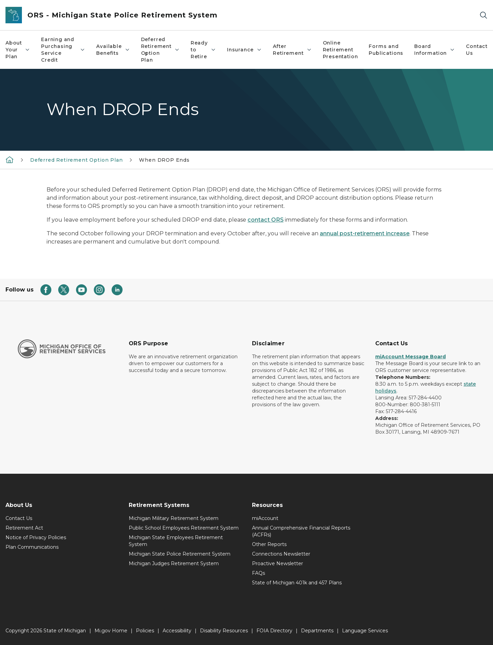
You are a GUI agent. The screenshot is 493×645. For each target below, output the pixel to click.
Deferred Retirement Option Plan (160, 49)
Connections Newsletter (281, 554)
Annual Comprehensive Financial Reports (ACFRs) (301, 531)
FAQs (258, 573)
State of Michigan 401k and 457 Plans (297, 583)
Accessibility (177, 631)
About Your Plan (17, 50)
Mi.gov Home (110, 631)
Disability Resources (224, 631)
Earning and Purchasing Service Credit (63, 49)
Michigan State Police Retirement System (179, 554)
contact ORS (265, 219)
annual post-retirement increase (364, 233)
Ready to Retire (203, 50)
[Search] (483, 15)
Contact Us (477, 49)
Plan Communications (32, 547)
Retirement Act (24, 528)
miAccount (265, 518)
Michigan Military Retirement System (173, 518)
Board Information (434, 49)
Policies (145, 631)
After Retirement (292, 49)
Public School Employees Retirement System (184, 528)
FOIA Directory (274, 631)
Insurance (244, 50)
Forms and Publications (386, 49)
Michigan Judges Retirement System (174, 563)
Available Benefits (113, 49)
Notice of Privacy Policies (35, 537)
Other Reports (269, 544)
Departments (317, 631)
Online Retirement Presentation (340, 50)
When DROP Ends (164, 160)
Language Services (365, 631)
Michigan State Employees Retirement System (176, 540)
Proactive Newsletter (277, 563)
